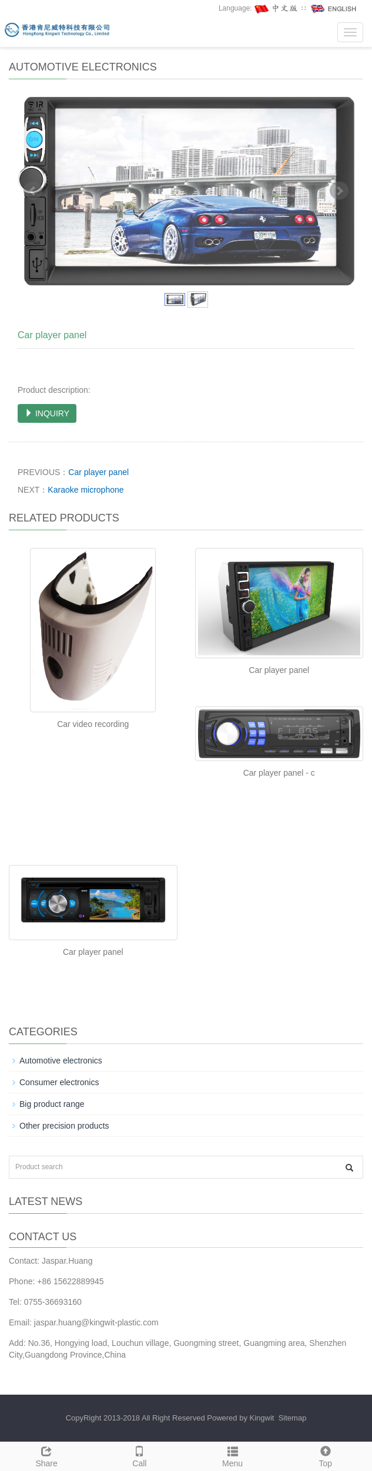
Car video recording (93, 724)
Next (339, 190)
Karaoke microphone (85, 489)
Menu (232, 1455)
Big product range (52, 1104)
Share (46, 1455)
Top (325, 1455)
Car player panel (98, 472)
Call (139, 1455)
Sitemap (293, 1417)
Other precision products (64, 1125)
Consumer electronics (59, 1082)
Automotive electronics (60, 1060)
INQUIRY (47, 413)
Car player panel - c (279, 772)
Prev (33, 190)
